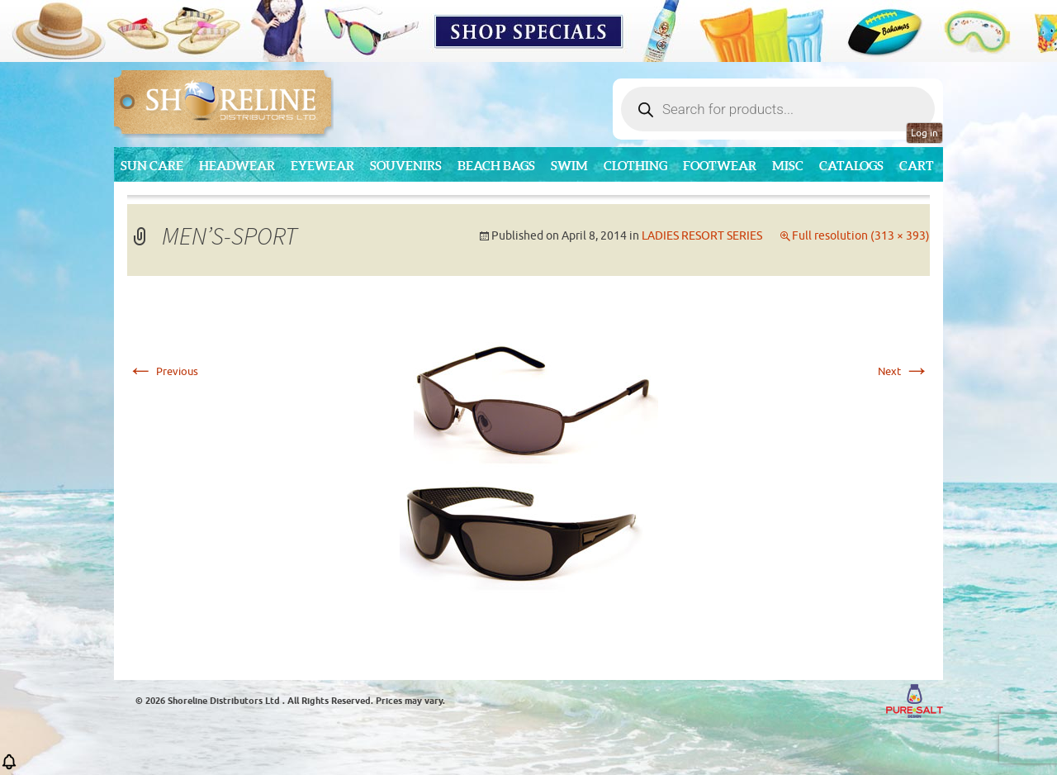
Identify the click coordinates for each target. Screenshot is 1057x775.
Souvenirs (406, 166)
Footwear (719, 166)
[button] (9, 767)
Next (904, 371)
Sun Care (152, 166)
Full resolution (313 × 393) (861, 236)
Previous (162, 371)
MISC (787, 166)
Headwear (237, 166)
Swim (569, 166)
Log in (924, 133)
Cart (916, 166)
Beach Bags (496, 166)
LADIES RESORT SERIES (702, 236)
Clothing (635, 166)
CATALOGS (851, 166)
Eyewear (322, 166)
